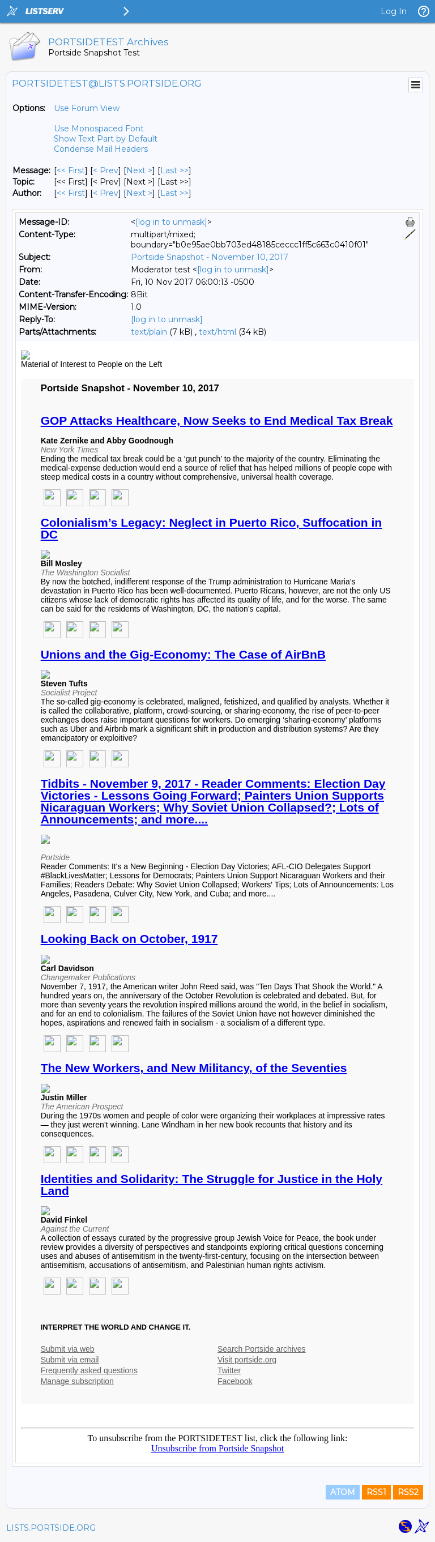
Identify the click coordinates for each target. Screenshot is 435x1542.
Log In (394, 11)
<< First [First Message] (71, 170)
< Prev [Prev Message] (105, 170)
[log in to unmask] (171, 222)
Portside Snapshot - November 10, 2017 (209, 257)
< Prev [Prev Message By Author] (105, 193)
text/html (217, 332)
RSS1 (376, 1492)
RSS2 (408, 1492)
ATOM (342, 1492)
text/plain (149, 332)
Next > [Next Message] (139, 170)
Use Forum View (87, 108)
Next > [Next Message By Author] (139, 193)
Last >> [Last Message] (174, 170)
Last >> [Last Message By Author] (174, 193)
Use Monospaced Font (99, 128)
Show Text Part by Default (105, 139)
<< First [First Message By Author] (71, 193)
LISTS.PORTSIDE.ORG (51, 1528)
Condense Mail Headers (101, 149)
